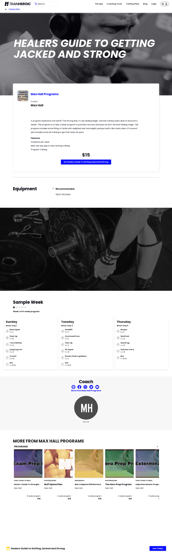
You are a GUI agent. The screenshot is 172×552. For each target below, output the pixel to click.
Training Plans (132, 3)
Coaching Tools (114, 3)
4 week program (64, 496)
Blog (145, 3)
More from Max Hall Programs (86, 390)
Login (153, 3)
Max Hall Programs (45, 94)
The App (99, 3)
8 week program (34, 496)
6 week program (155, 496)
